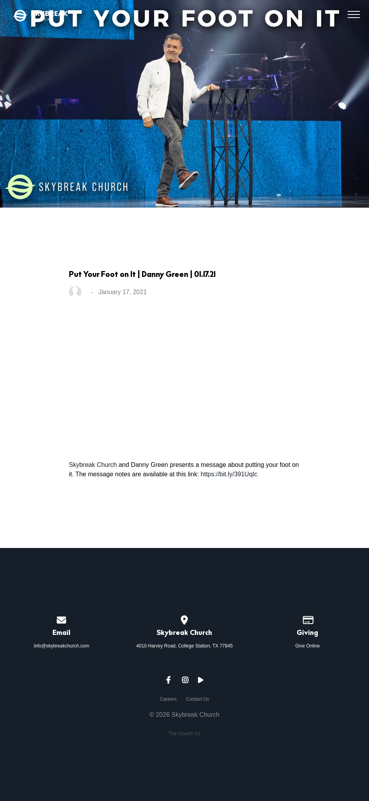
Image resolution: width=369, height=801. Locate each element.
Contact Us (197, 699)
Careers (168, 699)
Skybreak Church (93, 464)
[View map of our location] (184, 619)
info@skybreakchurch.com (61, 646)
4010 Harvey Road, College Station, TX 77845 (184, 646)
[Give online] (307, 619)
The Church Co (184, 733)
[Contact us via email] (61, 619)
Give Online (307, 646)
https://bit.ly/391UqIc (229, 474)
